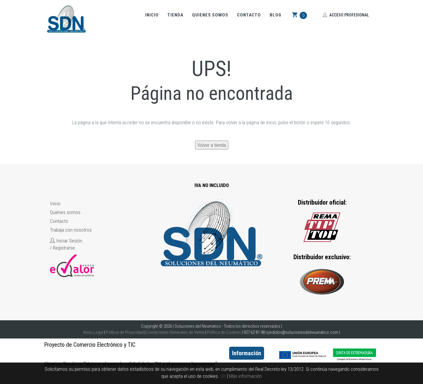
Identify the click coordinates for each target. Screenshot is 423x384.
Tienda (175, 15)
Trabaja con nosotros (71, 230)
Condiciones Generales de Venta (175, 332)
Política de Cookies (224, 332)
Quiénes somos (65, 212)
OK (223, 376)
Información (246, 353)
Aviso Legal (93, 332)
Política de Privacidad (125, 332)
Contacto (249, 15)
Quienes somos (210, 15)
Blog (275, 15)
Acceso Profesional (346, 15)
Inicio (152, 15)
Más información (245, 376)
